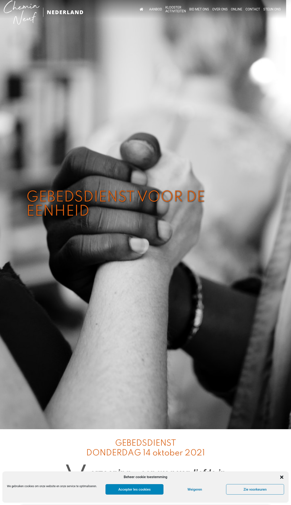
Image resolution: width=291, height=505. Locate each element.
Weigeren (195, 489)
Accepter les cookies (134, 489)
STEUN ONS (281, 9)
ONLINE (246, 9)
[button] (281, 477)
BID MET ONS (209, 9)
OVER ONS (229, 9)
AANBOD (166, 9)
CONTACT (262, 9)
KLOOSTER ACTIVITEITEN (186, 9)
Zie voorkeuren (255, 489)
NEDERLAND (66, 12)
